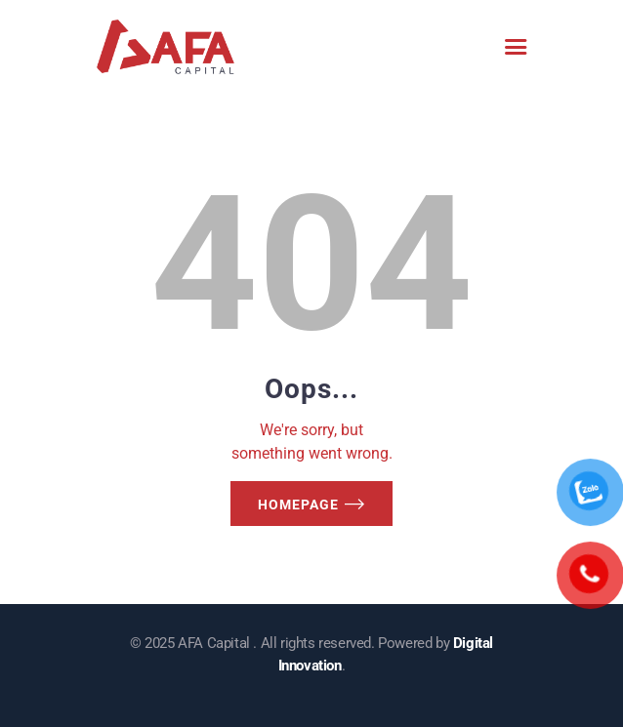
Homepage (298, 504)
